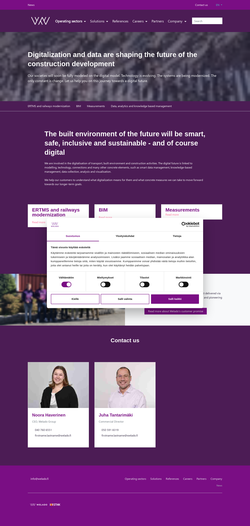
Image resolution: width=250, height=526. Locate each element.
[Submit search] (220, 21)
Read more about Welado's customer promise (175, 311)
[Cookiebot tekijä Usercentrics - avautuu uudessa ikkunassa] (184, 224)
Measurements (96, 106)
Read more (38, 222)
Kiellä (75, 298)
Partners (158, 20)
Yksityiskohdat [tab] (125, 235)
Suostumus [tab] (73, 235)
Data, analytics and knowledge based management (141, 106)
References (120, 20)
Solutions (97, 20)
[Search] (207, 21)
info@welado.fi (40, 478)
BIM (78, 106)
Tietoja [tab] (177, 235)
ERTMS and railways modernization (49, 106)
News (31, 5)
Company (175, 20)
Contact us (201, 5)
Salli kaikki (175, 298)
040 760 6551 (43, 430)
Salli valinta (125, 298)
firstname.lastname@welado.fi (53, 435)
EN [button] (218, 5)
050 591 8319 (110, 430)
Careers (138, 20)
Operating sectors (69, 20)
